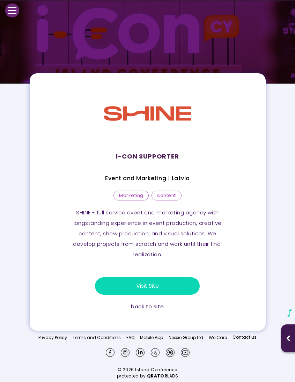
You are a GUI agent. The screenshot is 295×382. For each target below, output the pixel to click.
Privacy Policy (52, 337)
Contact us (245, 337)
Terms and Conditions (97, 337)
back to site (147, 306)
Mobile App (151, 337)
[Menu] (12, 10)
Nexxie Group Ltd (186, 337)
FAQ (130, 337)
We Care (218, 337)
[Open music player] (288, 338)
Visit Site (147, 286)
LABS (162, 376)
